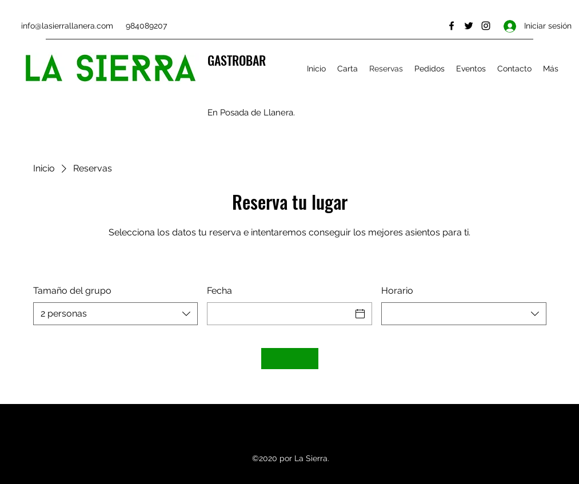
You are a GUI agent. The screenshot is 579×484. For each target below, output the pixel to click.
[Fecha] (279, 313)
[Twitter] (468, 25)
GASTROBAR (236, 60)
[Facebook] (451, 25)
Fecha (219, 290)
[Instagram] (486, 25)
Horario (397, 290)
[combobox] (115, 313)
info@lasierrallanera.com (67, 25)
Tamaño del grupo (72, 290)
